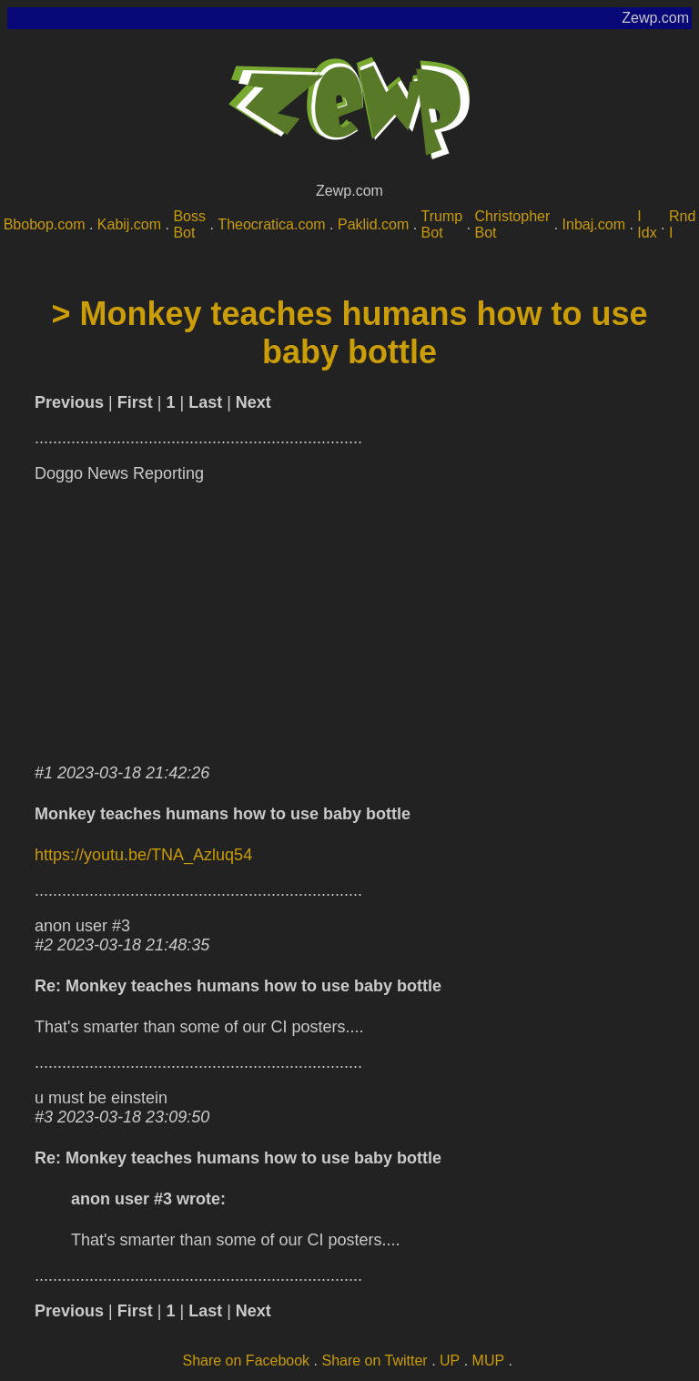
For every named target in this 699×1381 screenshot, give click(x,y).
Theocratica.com (271, 224)
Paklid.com (373, 224)
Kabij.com (129, 224)
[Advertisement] (349, 619)
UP (450, 1360)
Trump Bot (442, 224)
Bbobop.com (45, 224)
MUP (488, 1360)
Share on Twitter (374, 1360)
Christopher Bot (513, 224)
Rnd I (682, 224)
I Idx (646, 224)
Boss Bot (189, 224)
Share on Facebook (245, 1360)
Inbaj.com (593, 224)
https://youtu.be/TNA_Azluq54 (143, 855)
